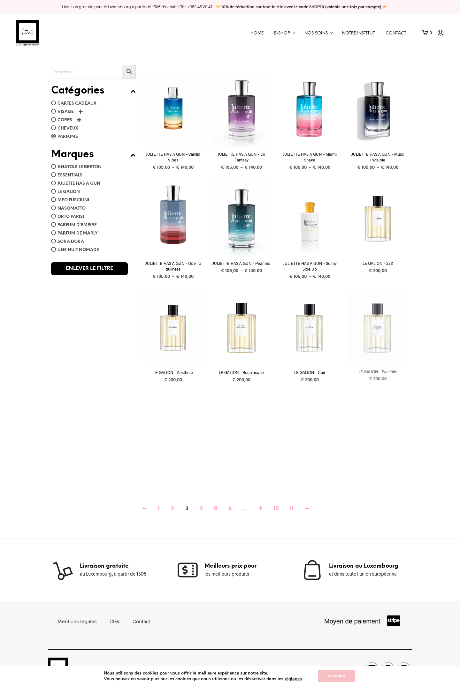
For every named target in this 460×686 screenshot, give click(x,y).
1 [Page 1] (159, 508)
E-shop (282, 33)
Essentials (69, 175)
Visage (65, 112)
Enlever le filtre (89, 268)
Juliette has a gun (78, 184)
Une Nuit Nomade (78, 250)
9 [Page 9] (260, 508)
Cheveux (67, 128)
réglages (293, 679)
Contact (396, 33)
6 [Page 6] (230, 508)
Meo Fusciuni (73, 200)
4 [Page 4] (201, 508)
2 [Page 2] (172, 508)
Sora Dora (70, 242)
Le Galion (68, 192)
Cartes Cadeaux (76, 103)
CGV (115, 621)
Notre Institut (358, 33)
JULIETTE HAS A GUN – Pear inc (241, 263)
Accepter (336, 676)
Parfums (67, 137)
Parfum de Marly (77, 233)
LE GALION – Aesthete (173, 372)
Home (257, 33)
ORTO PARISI (70, 217)
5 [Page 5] (215, 508)
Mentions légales (77, 621)
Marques (93, 155)
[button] (427, 33)
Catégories (93, 91)
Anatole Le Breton (79, 167)
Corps (64, 120)
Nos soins (316, 33)
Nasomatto (71, 208)
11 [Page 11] (292, 508)
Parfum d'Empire (77, 225)
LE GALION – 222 (378, 263)
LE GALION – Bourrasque (241, 370)
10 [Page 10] (276, 508)
